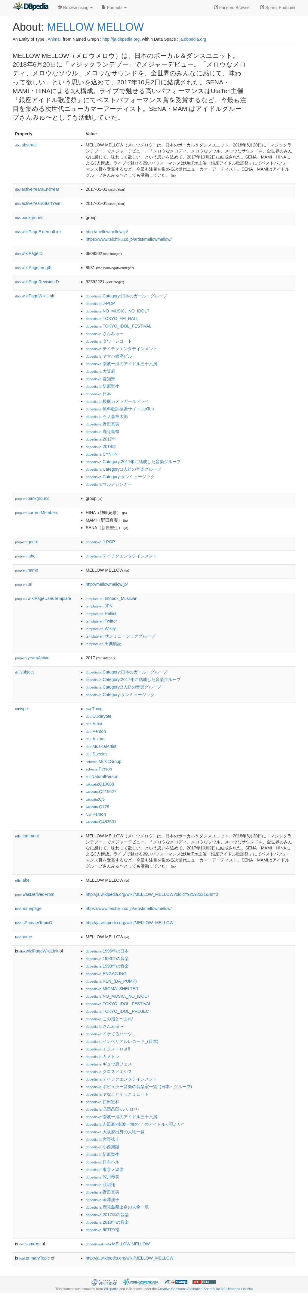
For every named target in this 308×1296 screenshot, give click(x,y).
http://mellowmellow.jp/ (107, 231)
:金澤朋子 (102, 1199)
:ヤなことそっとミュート (117, 1094)
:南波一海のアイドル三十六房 (121, 363)
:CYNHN (102, 454)
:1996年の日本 (107, 951)
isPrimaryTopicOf (34, 922)
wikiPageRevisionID (37, 281)
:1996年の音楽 (107, 958)
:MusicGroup (104, 761)
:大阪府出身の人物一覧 (115, 1131)
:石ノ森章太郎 (107, 416)
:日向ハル (102, 1161)
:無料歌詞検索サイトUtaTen (120, 408)
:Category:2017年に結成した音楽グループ (133, 461)
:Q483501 (101, 821)
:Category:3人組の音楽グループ (123, 469)
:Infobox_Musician (111, 598)
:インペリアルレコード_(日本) (122, 1041)
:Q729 (97, 806)
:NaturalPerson (102, 776)
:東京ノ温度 (105, 1169)
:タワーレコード (109, 341)
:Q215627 (101, 791)
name (26, 570)
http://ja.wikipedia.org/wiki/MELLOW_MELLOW (130, 922)
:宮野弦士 (102, 1139)
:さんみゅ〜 (105, 333)
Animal (54, 39)
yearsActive (32, 657)
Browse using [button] (75, 7)
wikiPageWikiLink (34, 295)
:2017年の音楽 (107, 1214)
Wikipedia (111, 1289)
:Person (96, 731)
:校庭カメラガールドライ (117, 401)
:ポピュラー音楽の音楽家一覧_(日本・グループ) (139, 1086)
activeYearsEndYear (37, 189)
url (23, 584)
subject (24, 672)
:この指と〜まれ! (109, 1018)
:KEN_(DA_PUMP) (111, 981)
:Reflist (101, 613)
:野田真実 (102, 424)
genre (26, 541)
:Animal (95, 738)
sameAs (29, 1243)
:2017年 (101, 439)
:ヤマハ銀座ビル (109, 356)
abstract (26, 145)
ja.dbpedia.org (193, 39)
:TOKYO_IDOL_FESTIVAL (118, 326)
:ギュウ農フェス (109, 1064)
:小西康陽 (102, 1146)
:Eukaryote (99, 716)
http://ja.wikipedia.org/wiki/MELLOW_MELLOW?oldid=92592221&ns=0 (152, 894)
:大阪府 (100, 371)
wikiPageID (29, 253)
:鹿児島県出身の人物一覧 (117, 1207)
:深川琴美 (102, 1177)
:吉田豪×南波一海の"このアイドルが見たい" (135, 1124)
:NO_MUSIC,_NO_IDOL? (117, 311)
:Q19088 (100, 784)
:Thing (94, 708)
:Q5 (95, 799)
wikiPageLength (33, 267)
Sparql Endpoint (277, 7)
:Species (96, 754)
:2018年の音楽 (107, 1222)
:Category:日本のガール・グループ (126, 295)
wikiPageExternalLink (38, 231)
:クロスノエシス (109, 1071)
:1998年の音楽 (107, 966)
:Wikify (101, 628)
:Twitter (101, 621)
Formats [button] (114, 7)
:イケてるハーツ (109, 1033)
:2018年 (101, 446)
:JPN (99, 606)
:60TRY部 (103, 1229)
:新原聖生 (102, 386)
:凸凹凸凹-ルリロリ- (112, 1109)
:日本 (98, 393)
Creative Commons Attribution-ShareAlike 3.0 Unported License (205, 1289)
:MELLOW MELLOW (118, 1243)
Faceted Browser (232, 7)
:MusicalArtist (101, 746)
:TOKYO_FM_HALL (112, 318)
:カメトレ (102, 1056)
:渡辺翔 (100, 1184)
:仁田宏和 (102, 1101)
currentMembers (36, 512)
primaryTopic (34, 1258)
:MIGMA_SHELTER (112, 988)
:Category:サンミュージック (120, 476)
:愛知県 (100, 378)
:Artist (94, 723)
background (29, 217)
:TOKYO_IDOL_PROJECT (119, 1011)
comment (27, 835)
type (21, 708)
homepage (28, 908)
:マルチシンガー (109, 484)
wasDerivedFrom (34, 894)
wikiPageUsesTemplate (43, 598)
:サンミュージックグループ (120, 636)
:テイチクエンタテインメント (121, 348)
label (25, 556)
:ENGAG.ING (106, 973)
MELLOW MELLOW (95, 27)
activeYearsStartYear (38, 203)
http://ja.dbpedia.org (121, 39)
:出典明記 (104, 643)
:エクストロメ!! (108, 1049)
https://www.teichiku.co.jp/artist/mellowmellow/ (129, 239)
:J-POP (100, 303)
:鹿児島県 (102, 431)
